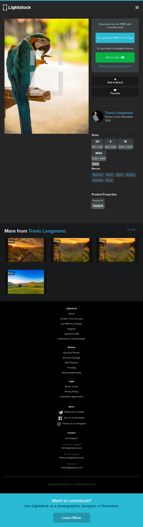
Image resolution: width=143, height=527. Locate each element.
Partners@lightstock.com (71, 457)
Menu (137, 7)
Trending (71, 367)
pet (120, 175)
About (72, 313)
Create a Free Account (71, 318)
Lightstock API (71, 334)
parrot (130, 175)
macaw (98, 175)
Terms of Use (71, 386)
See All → (133, 230)
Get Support (71, 438)
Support (72, 328)
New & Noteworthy (71, 372)
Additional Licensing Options (115, 66)
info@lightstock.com (71, 448)
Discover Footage (71, 357)
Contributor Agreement (71, 396)
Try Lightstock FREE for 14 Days (115, 38)
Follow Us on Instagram (74, 423)
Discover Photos (71, 352)
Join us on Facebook (74, 417)
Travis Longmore (119, 112)
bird (109, 175)
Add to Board (115, 81)
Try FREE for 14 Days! (71, 323)
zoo (109, 180)
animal (97, 180)
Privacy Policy (71, 391)
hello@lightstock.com (71, 467)
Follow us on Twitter (74, 412)
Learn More (71, 517)
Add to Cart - (115, 57)
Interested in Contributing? (71, 338)
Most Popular (71, 362)
